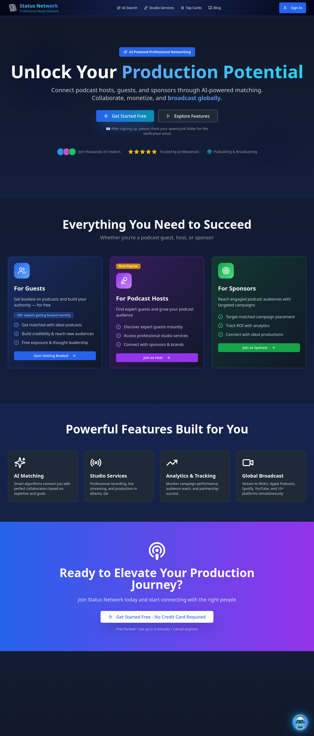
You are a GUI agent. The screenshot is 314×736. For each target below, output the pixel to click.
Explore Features (187, 116)
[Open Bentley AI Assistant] (300, 722)
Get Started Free (125, 116)
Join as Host (157, 357)
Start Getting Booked (55, 355)
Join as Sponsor (259, 347)
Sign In (292, 7)
